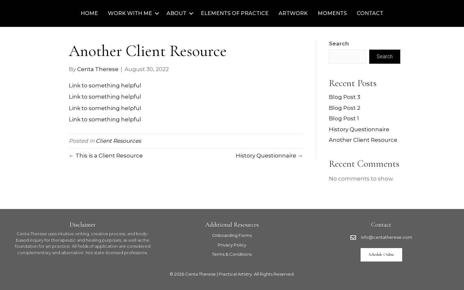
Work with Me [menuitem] (130, 13)
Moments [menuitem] (332, 13)
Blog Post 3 (344, 97)
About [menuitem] (176, 13)
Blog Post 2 (344, 108)
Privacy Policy (232, 244)
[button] (156, 13)
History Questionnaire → (269, 155)
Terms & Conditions (232, 254)
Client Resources (118, 141)
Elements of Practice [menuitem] (235, 13)
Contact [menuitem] (370, 13)
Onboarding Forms (232, 235)
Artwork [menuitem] (293, 13)
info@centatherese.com (386, 237)
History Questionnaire (359, 129)
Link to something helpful (105, 85)
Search (339, 43)
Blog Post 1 (344, 118)
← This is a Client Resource (106, 155)
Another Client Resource (363, 140)
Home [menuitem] (89, 13)
